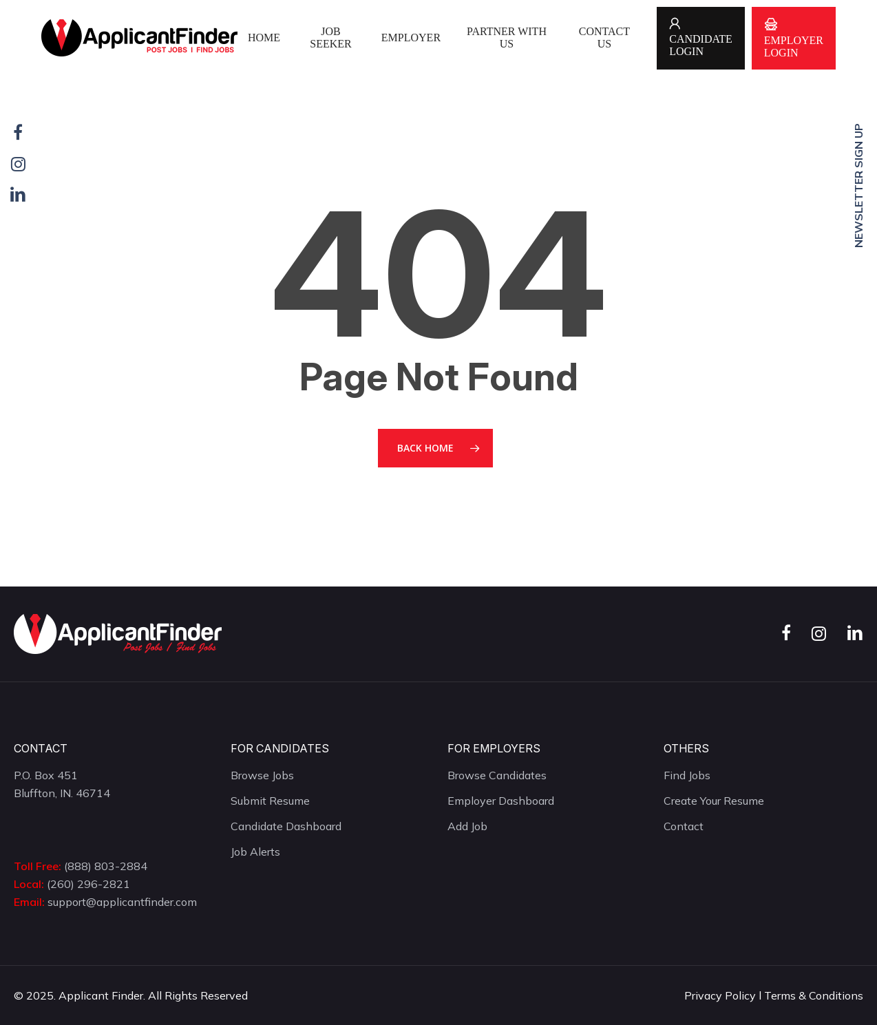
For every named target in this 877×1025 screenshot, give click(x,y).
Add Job (467, 826)
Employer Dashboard (500, 800)
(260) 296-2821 (88, 884)
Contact (684, 826)
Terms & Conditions (813, 995)
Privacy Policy (720, 995)
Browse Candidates (497, 775)
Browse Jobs (262, 775)
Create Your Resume (714, 800)
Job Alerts (255, 851)
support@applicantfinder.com (122, 902)
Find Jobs (687, 775)
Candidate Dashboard (286, 826)
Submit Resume (270, 800)
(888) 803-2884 (105, 866)
